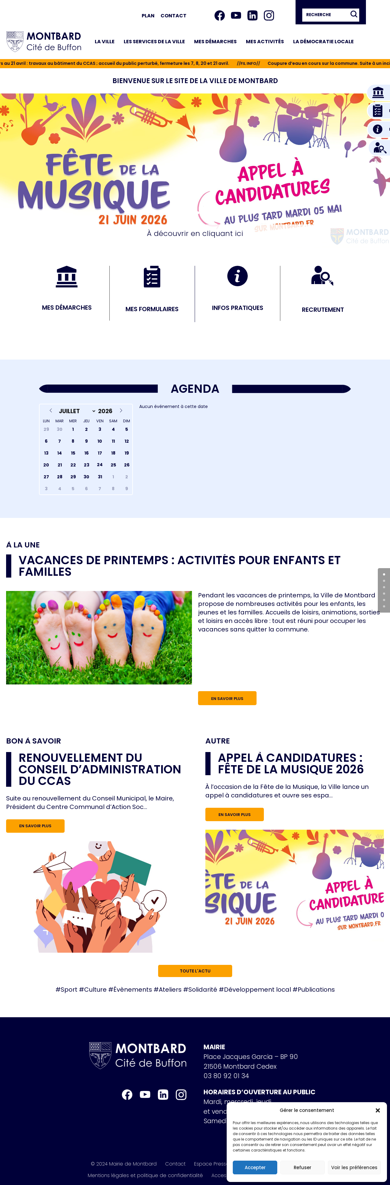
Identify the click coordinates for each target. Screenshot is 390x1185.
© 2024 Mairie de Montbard (124, 1164)
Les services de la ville (154, 41)
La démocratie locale (323, 41)
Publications (316, 989)
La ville (105, 41)
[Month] (75, 411)
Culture (95, 989)
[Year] (106, 411)
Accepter (255, 1167)
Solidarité (202, 989)
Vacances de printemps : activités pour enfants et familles (180, 566)
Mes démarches (215, 41)
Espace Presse (211, 1164)
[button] (378, 1110)
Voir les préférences (354, 1167)
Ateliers (170, 989)
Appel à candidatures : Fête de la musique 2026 (291, 763)
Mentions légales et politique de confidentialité (145, 1175)
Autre (217, 741)
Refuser (302, 1167)
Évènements (132, 989)
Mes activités (265, 41)
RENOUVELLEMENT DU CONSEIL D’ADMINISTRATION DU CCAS (100, 769)
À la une (23, 545)
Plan (148, 15)
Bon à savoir (33, 741)
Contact (173, 15)
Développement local (257, 989)
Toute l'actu (195, 971)
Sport (69, 989)
